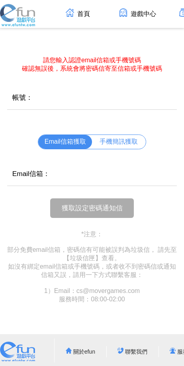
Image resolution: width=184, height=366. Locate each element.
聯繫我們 (132, 351)
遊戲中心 (137, 12)
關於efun (80, 351)
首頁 (78, 12)
